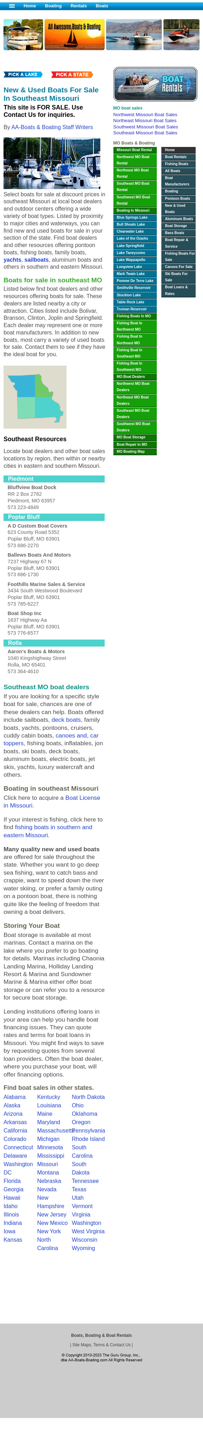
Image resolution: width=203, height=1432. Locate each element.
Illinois (11, 1215)
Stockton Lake (129, 295)
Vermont (82, 1206)
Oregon (81, 1122)
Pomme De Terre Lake (135, 281)
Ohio (78, 1105)
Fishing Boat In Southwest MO (129, 366)
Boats (102, 5)
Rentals (79, 5)
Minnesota (50, 1147)
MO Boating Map (131, 451)
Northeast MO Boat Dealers (133, 400)
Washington (86, 1223)
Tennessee (85, 1181)
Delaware (15, 1156)
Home (29, 5)
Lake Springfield (130, 246)
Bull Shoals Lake (131, 224)
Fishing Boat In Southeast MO (129, 353)
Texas (79, 1189)
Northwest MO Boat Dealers (133, 387)
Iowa (9, 1231)
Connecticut (18, 1147)
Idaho (11, 1206)
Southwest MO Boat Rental (133, 200)
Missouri (47, 1164)
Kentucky (48, 1097)
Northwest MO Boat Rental (133, 160)
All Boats (172, 171)
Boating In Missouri (133, 210)
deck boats (66, 719)
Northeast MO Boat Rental (133, 173)
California (15, 1131)
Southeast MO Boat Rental (133, 187)
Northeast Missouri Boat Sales (145, 120)
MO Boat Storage (131, 437)
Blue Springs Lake (132, 217)
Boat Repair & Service (176, 243)
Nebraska (49, 1181)
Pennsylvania (88, 1131)
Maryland (48, 1122)
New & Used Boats (175, 209)
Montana (48, 1173)
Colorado (15, 1139)
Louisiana (49, 1105)
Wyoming (83, 1248)
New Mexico (52, 1223)
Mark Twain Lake (131, 274)
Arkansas (15, 1122)
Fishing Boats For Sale (180, 257)
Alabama (15, 1097)
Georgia (13, 1189)
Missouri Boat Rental (134, 150)
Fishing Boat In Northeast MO (129, 339)
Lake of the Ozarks (132, 238)
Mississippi (50, 1156)
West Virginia (88, 1231)
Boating (53, 5)
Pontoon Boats (177, 198)
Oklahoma (84, 1114)
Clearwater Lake (130, 231)
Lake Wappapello (131, 260)
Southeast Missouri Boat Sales (145, 132)
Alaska (12, 1105)
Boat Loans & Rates (176, 290)
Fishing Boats (176, 164)
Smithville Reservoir (134, 288)
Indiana (13, 1223)
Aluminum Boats (179, 219)
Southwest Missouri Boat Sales (145, 126)
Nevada (46, 1189)
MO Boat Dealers (131, 377)
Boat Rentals (176, 157)
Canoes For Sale (178, 267)
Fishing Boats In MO (134, 316)
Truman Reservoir (132, 309)
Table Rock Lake (131, 302)
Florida (12, 1181)
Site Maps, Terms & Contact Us (101, 1344)
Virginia (81, 1215)
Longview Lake (129, 267)
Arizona (13, 1114)
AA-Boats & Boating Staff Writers (52, 127)
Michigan (48, 1139)
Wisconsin (84, 1240)
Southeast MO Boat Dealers (133, 414)
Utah (78, 1198)
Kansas (13, 1240)
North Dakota (88, 1097)
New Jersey (51, 1215)
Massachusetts (56, 1131)
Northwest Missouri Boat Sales (145, 114)
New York (49, 1231)
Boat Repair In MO (132, 444)
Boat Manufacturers (177, 181)
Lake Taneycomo (131, 253)
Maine (44, 1114)
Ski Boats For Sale (176, 277)
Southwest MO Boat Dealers (133, 427)
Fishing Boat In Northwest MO (129, 326)
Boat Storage (176, 226)
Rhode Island (88, 1139)
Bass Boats (174, 233)
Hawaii (12, 1198)
